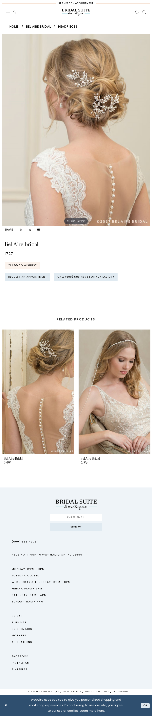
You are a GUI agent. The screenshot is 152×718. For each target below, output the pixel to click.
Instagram (21, 665)
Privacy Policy (72, 694)
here (100, 713)
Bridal (17, 618)
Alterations (22, 644)
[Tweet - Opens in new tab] (21, 230)
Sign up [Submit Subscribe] (76, 529)
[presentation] (38, 393)
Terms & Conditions (97, 694)
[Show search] (144, 12)
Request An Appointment (29, 278)
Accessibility (120, 694)
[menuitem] (8, 12)
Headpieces (67, 26)
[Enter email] (76, 519)
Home (14, 26)
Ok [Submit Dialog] (145, 707)
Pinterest (20, 671)
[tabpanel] (76, 130)
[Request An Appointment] (76, 2)
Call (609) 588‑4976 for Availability (91, 278)
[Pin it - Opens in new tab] (29, 230)
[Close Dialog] (6, 707)
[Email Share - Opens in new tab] (38, 230)
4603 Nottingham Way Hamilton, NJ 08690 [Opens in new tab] (47, 557)
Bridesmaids (22, 631)
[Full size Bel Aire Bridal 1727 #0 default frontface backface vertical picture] (76, 130)
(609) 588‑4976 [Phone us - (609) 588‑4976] (24, 544)
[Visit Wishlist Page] (137, 12)
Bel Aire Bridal (38, 26)
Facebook (20, 658)
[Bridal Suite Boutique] (76, 12)
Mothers (19, 638)
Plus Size (19, 625)
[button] (8, 12)
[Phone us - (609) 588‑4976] (15, 12)
